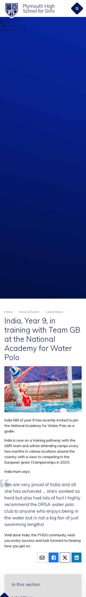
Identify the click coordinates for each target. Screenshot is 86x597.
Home (8, 312)
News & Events (29, 312)
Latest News (54, 312)
